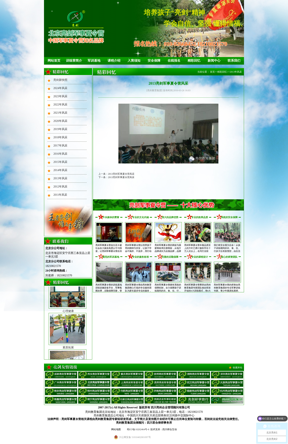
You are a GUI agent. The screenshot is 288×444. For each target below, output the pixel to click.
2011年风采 (60, 194)
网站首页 (54, 60)
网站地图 (116, 429)
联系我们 (234, 60)
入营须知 (134, 60)
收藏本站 (237, 367)
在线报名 (174, 60)
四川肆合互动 (169, 429)
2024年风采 (60, 88)
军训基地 (94, 60)
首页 (212, 71)
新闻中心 (214, 60)
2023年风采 (60, 96)
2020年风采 (60, 120)
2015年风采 (60, 161)
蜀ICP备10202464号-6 (138, 429)
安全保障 (154, 60)
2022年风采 (60, 104)
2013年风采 (60, 178)
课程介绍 (114, 60)
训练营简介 (74, 60)
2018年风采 (60, 137)
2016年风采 (60, 153)
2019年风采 (60, 129)
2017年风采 (60, 145)
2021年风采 (60, 112)
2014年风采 (60, 170)
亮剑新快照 (60, 79)
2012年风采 (60, 186)
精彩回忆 (194, 60)
